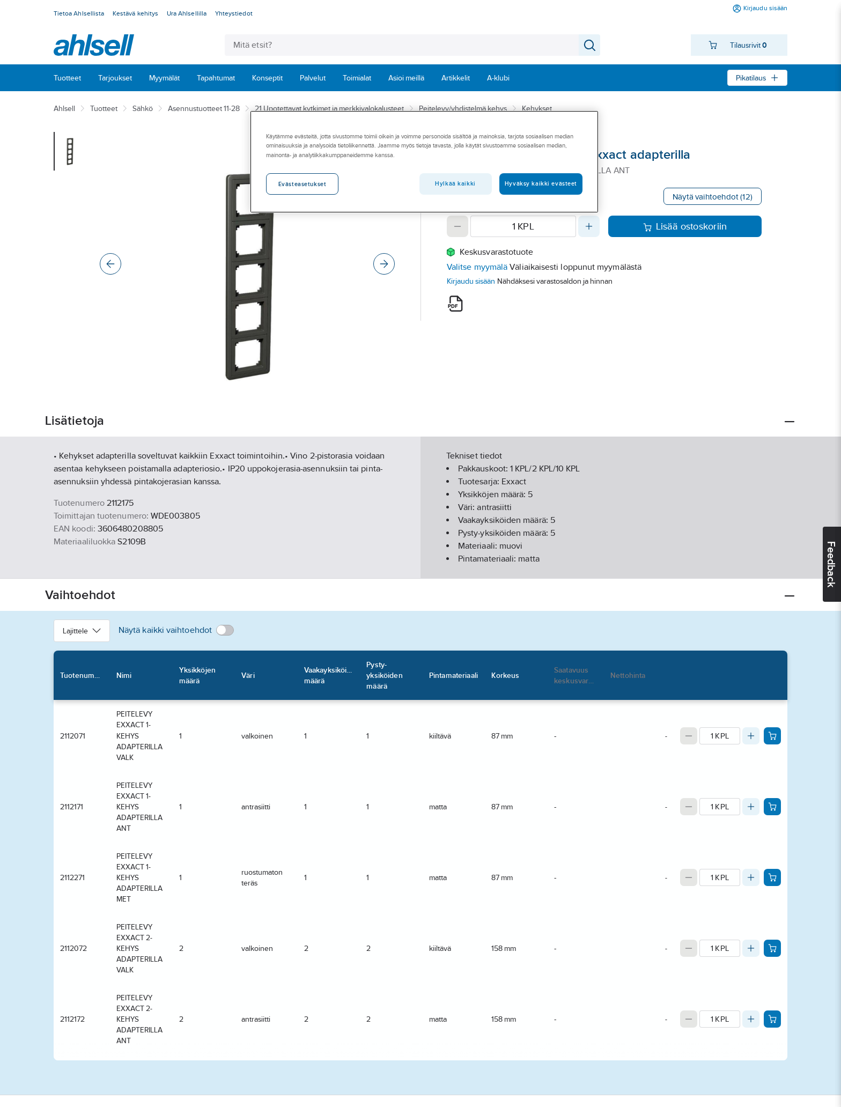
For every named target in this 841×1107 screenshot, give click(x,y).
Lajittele (82, 630)
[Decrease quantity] (457, 226)
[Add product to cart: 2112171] (772, 806)
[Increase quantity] (589, 226)
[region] (424, 161)
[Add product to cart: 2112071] (772, 735)
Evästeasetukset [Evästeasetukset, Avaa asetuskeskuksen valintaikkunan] (302, 184)
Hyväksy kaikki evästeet (541, 183)
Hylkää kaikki (455, 183)
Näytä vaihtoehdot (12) (713, 196)
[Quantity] (523, 226)
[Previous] (110, 264)
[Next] (384, 264)
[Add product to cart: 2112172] (772, 1019)
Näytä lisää (420, 561)
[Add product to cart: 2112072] (772, 948)
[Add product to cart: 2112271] (772, 877)
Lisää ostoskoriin (685, 226)
